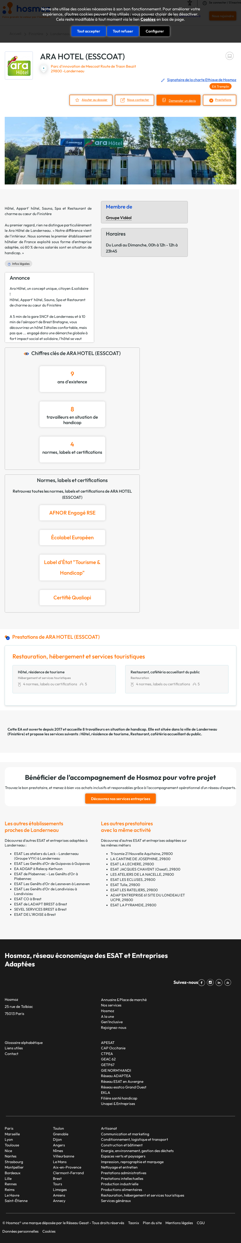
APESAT (108, 1042)
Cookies (148, 19)
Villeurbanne (63, 1156)
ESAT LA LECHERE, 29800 (132, 864)
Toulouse (12, 1145)
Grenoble (60, 1134)
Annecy (59, 1200)
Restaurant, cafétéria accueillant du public (165, 734)
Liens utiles (14, 1048)
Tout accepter (88, 31)
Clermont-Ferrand (68, 1172)
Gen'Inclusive (112, 1021)
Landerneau (207, 729)
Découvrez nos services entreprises (120, 798)
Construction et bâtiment (122, 1145)
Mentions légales (179, 1222)
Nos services (111, 1005)
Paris (9, 1128)
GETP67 (107, 1064)
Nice (8, 1150)
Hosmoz (107, 1010)
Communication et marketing (125, 1134)
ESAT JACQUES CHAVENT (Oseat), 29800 (145, 869)
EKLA (105, 1092)
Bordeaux (12, 1172)
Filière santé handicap (119, 1098)
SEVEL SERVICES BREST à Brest (40, 909)
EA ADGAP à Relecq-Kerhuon (38, 868)
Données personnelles (20, 1231)
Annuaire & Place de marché (124, 999)
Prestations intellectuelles (122, 1178)
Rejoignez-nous (113, 1027)
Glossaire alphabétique (24, 1042)
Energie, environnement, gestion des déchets (137, 1150)
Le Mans (60, 1161)
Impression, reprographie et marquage (132, 1161)
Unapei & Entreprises (118, 1103)
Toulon (58, 1128)
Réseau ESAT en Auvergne (122, 1081)
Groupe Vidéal (119, 217)
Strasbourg (14, 1161)
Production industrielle (119, 1184)
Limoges (60, 1189)
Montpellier (14, 1167)
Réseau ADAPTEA (116, 1075)
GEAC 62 (108, 1059)
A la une (107, 1016)
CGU (201, 1222)
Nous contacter (138, 100)
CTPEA (107, 1053)
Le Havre (12, 1195)
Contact (11, 1053)
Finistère (16, 734)
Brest (57, 1178)
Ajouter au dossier (95, 100)
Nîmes (58, 1150)
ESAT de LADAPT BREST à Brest (40, 904)
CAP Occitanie (113, 1048)
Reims (10, 1189)
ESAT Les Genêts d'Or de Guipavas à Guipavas (52, 863)
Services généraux (116, 1200)
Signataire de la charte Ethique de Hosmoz (201, 79)
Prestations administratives (123, 1172)
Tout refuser (123, 31)
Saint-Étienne (16, 1200)
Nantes (10, 1156)
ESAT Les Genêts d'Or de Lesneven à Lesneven (52, 883)
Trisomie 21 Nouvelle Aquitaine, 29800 (141, 853)
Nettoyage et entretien (119, 1167)
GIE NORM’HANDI (116, 1070)
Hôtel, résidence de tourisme (104, 734)
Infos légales (21, 264)
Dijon (57, 1139)
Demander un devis (182, 100)
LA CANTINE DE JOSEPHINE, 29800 (140, 858)
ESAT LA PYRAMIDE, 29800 (133, 905)
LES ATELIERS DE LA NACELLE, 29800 (142, 874)
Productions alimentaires (121, 1189)
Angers (59, 1145)
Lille (8, 1178)
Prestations (223, 100)
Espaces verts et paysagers (123, 1156)
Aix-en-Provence (67, 1167)
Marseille (12, 1134)
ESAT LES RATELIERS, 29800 (134, 889)
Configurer (155, 31)
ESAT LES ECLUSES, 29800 (132, 879)
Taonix (133, 1222)
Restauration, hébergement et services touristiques (142, 1195)
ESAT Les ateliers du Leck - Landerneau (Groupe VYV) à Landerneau (46, 856)
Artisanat (109, 1128)
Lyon (9, 1139)
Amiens (59, 1195)
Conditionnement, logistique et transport (134, 1139)
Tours (57, 1184)
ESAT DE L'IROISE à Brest (35, 914)
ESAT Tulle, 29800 (125, 884)
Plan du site (152, 1222)
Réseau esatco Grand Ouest (123, 1087)
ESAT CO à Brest (27, 898)
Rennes (11, 1184)
